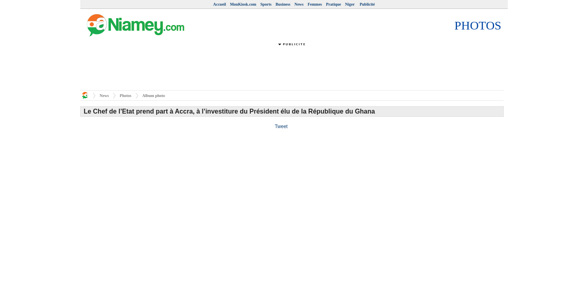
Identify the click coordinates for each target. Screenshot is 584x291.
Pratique (333, 4)
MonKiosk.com (243, 4)
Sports (265, 4)
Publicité (367, 4)
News (299, 4)
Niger (350, 4)
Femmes (315, 4)
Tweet (281, 126)
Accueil (219, 4)
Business (282, 4)
